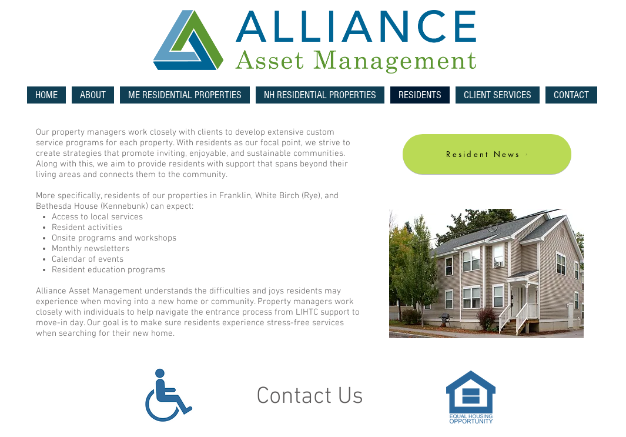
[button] (185, 95)
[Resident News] (487, 154)
